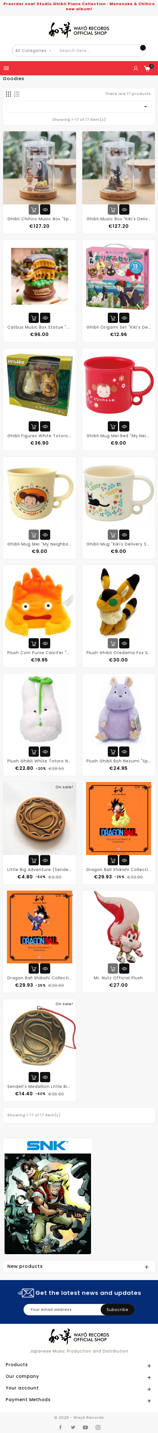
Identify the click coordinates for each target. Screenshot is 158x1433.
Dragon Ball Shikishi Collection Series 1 (39, 978)
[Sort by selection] (79, 107)
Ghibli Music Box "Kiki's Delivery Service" (119, 219)
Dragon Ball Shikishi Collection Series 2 (119, 869)
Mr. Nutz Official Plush (118, 978)
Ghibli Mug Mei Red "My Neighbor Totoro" (119, 436)
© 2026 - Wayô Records (79, 1417)
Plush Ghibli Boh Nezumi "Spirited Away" (119, 761)
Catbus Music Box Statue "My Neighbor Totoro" (39, 327)
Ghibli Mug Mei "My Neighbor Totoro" (39, 544)
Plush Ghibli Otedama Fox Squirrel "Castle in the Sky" (119, 653)
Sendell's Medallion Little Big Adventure (39, 1086)
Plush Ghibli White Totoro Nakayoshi (39, 761)
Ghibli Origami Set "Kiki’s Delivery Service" (119, 327)
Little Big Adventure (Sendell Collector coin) (39, 869)
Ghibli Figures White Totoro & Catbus (39, 436)
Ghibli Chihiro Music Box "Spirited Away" (39, 219)
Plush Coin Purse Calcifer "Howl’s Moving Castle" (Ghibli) (39, 653)
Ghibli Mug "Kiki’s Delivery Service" (119, 544)
